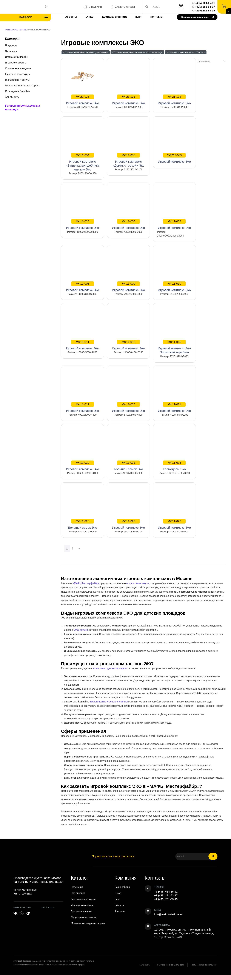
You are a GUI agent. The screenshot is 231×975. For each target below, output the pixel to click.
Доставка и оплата (114, 16)
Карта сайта (144, 965)
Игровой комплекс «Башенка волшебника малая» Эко (82, 162)
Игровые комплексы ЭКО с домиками (85, 52)
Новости (119, 905)
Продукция (11, 45)
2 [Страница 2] (72, 548)
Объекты (71, 16)
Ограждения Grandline (17, 91)
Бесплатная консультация (197, 17)
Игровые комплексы (16, 57)
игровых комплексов (137, 583)
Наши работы (122, 887)
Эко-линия (11, 51)
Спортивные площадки (18, 68)
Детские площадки (81, 911)
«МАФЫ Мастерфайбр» (86, 583)
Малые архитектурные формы (22, 85)
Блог (138, 16)
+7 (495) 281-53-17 (203, 7)
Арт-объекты (12, 97)
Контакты (156, 16)
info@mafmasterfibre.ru (168, 914)
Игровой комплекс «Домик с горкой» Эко (128, 160)
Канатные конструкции (17, 74)
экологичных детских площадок (110, 668)
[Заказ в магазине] (211, 61)
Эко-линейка (78, 893)
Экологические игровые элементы (108, 701)
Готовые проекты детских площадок (22, 107)
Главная (8, 30)
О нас (89, 16)
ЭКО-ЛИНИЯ (20, 30)
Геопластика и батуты (17, 80)
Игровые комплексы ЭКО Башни (185, 52)
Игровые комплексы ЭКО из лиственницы (137, 52)
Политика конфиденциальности (170, 965)
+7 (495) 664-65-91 (203, 3)
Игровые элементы (15, 62)
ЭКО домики (81, 630)
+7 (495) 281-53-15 (203, 10)
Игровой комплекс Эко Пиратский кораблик (174, 347)
